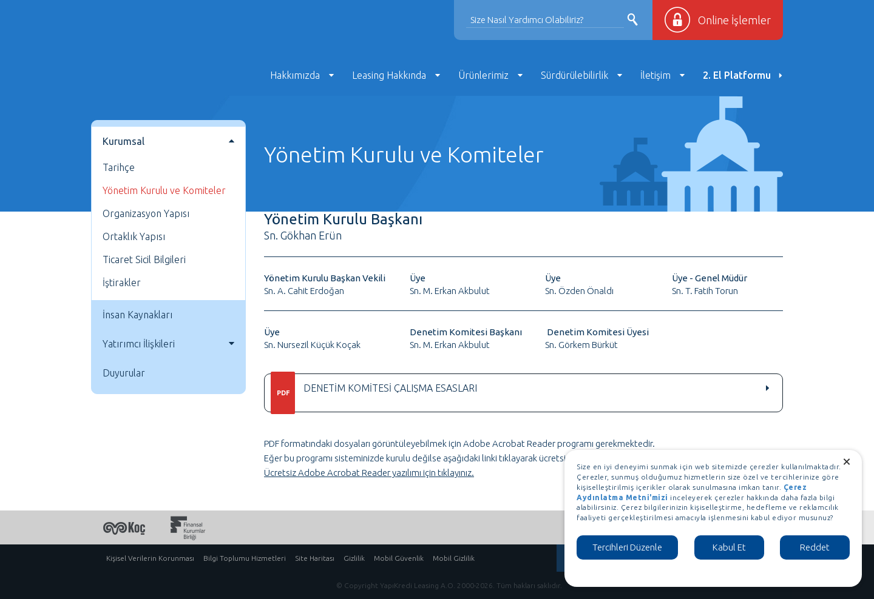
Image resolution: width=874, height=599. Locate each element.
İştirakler (122, 282)
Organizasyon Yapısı (146, 213)
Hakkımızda (295, 75)
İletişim (655, 75)
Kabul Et (729, 547)
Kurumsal (123, 141)
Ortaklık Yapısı (134, 236)
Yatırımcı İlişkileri (139, 343)
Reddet (815, 547)
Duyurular (124, 372)
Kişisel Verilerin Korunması (150, 558)
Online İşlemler (734, 20)
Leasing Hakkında (389, 75)
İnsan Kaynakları (137, 314)
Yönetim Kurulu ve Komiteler (164, 190)
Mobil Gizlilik (454, 558)
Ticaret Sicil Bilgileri (144, 259)
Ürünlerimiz (483, 75)
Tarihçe (119, 167)
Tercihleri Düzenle (627, 547)
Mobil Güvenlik (399, 558)
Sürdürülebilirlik (574, 75)
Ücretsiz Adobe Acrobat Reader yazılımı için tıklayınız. (369, 472)
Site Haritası (314, 558)
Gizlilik (354, 558)
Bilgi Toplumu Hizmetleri (244, 558)
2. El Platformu (737, 75)
